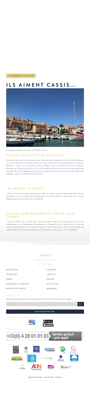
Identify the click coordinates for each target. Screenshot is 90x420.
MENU (45, 8)
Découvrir (12, 270)
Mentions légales (35, 377)
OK (80, 304)
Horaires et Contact (17, 284)
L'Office (51, 274)
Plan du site (48, 377)
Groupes (51, 270)
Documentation (45, 311)
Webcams (52, 289)
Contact (58, 377)
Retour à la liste (21, 76)
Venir (9, 279)
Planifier (11, 274)
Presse (50, 279)
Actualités (53, 284)
